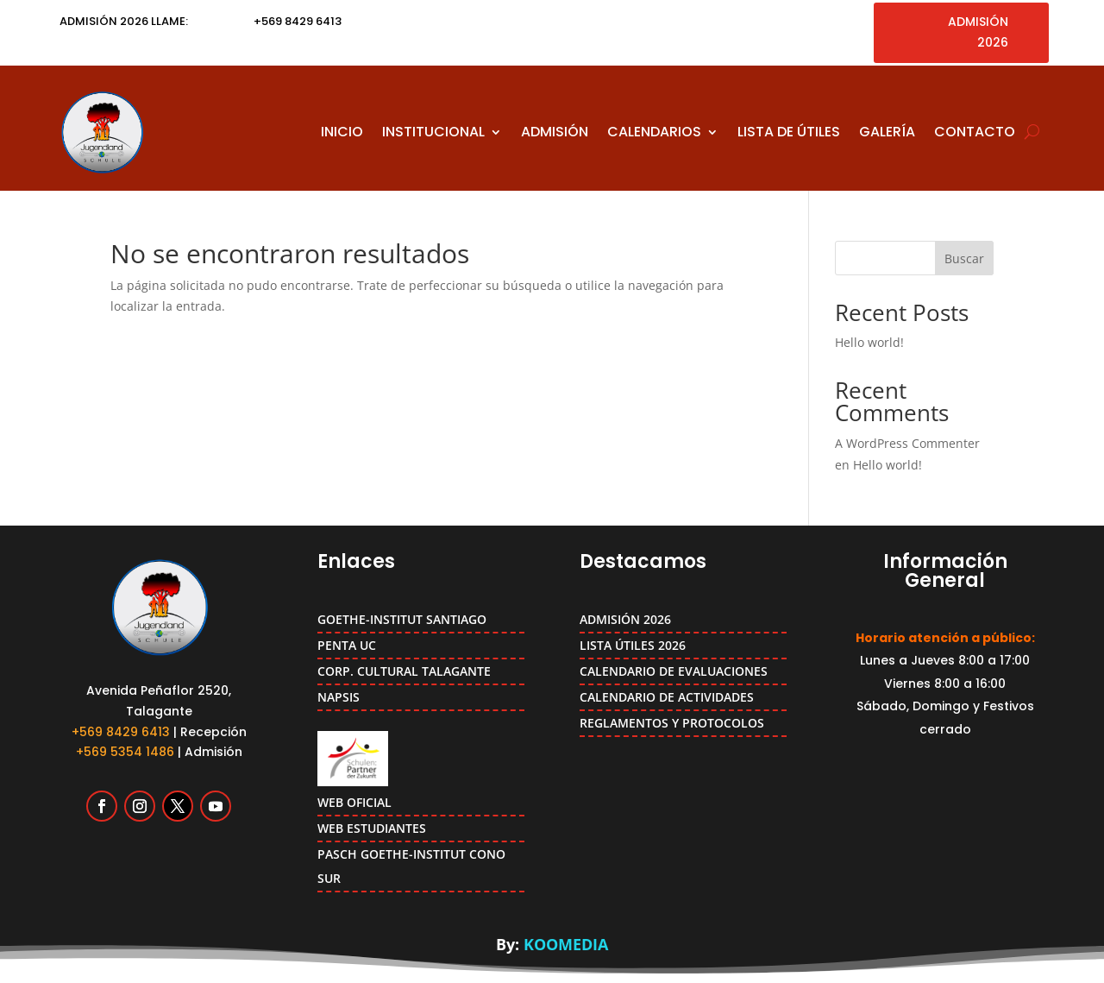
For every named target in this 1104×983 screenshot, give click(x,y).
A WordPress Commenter (907, 443)
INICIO (342, 132)
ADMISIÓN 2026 (978, 32)
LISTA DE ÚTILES (788, 132)
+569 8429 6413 (121, 731)
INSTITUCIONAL (433, 132)
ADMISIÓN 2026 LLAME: (124, 21)
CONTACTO (974, 132)
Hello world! (869, 342)
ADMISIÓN (554, 132)
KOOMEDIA (566, 944)
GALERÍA (887, 132)
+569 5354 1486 (125, 751)
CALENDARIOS (654, 132)
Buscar (964, 258)
